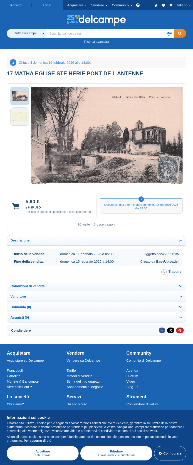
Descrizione (20, 240)
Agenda (132, 370)
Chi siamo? (15, 404)
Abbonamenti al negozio (85, 387)
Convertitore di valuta (142, 404)
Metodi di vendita (79, 376)
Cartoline (13, 376)
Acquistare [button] (75, 5)
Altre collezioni (18, 387)
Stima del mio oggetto (83, 381)
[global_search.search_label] (110, 33)
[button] (169, 33)
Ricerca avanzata (96, 41)
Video (130, 381)
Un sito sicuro (77, 404)
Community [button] (120, 5)
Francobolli (15, 370)
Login (47, 5)
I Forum (132, 376)
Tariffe (71, 370)
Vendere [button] (97, 5)
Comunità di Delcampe (143, 360)
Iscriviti (16, 5)
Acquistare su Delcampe (25, 360)
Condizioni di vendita (27, 286)
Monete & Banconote (23, 381)
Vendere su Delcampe (83, 360)
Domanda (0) (20, 307)
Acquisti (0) (19, 317)
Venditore (18, 296)
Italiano (181, 5)
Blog (132, 387)
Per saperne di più (37, 440)
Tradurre (171, 271)
